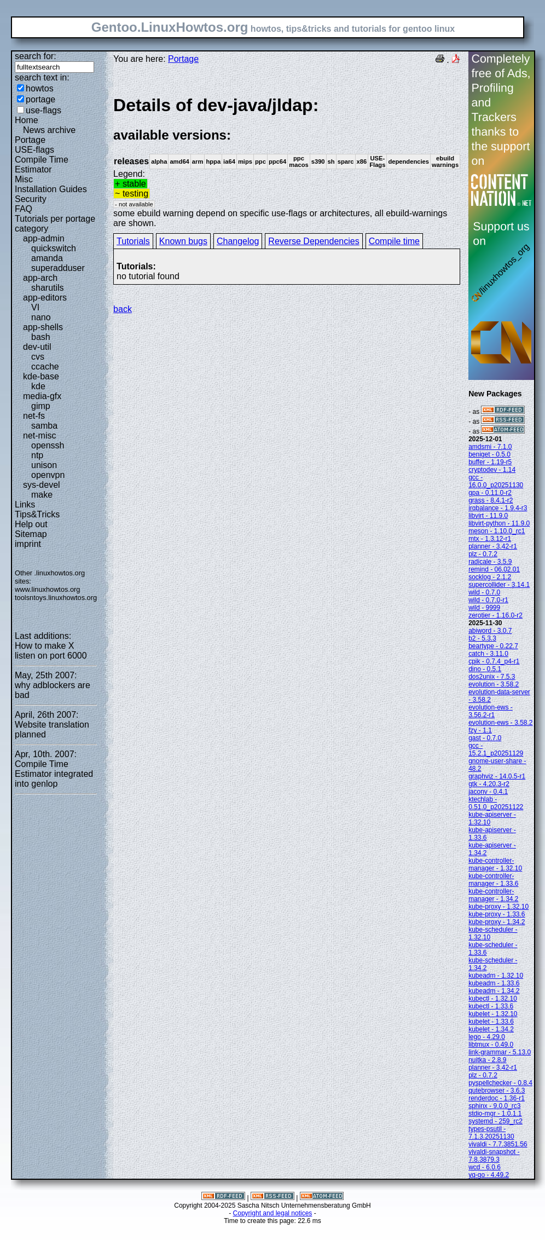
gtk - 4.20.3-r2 (488, 784)
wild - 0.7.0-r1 (488, 600)
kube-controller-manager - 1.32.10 (495, 864)
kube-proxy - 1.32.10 (498, 906)
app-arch (40, 277)
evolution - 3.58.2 (493, 684)
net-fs (34, 415)
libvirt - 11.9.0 (488, 516)
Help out (31, 524)
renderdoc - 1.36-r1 (496, 1098)
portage (40, 99)
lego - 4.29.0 (486, 1037)
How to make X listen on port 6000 (51, 650)
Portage (30, 140)
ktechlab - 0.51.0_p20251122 (495, 803)
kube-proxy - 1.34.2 (496, 922)
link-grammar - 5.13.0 (499, 1052)
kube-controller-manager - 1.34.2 (493, 895)
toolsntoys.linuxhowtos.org (56, 597)
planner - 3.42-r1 (492, 546)
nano (41, 317)
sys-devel (41, 484)
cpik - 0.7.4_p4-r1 (493, 661)
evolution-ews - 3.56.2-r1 (490, 711)
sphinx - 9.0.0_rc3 (494, 1106)
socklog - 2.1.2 (489, 577)
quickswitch (53, 248)
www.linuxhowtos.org (47, 589)
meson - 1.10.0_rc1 (496, 531)
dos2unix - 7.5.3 (491, 676)
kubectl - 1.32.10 (492, 998)
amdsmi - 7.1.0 (490, 447)
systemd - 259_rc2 (495, 1121)
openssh (48, 445)
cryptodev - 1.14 (491, 470)
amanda (47, 258)
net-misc (39, 435)
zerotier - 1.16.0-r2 (495, 615)
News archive (49, 130)
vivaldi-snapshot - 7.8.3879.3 (493, 1155)
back (122, 309)
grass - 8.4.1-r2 (490, 500)
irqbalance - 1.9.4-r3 (497, 508)
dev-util (37, 346)
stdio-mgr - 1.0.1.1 (494, 1113)
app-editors (45, 297)
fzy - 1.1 (480, 730)
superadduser (58, 268)
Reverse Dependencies (313, 241)
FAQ (23, 209)
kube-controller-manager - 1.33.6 (493, 879)
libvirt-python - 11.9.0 (499, 523)
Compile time (394, 241)
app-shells (43, 327)
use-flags (43, 110)
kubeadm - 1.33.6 (493, 983)
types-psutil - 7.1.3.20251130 (491, 1132)
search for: (35, 56)
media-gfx (42, 396)
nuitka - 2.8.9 (487, 1060)
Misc (24, 179)
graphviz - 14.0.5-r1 (496, 776)
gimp (40, 406)
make (42, 494)
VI (35, 307)
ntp (37, 455)
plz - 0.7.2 (482, 554)
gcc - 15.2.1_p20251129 (495, 749)
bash (40, 337)
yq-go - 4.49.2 (488, 1175)
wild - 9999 (484, 608)
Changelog (238, 241)
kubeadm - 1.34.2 (493, 991)
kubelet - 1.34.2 (491, 1029)
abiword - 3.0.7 (490, 631)
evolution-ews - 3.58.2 (500, 722)
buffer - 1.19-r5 (490, 462)
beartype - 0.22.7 (493, 646)
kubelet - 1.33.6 (491, 1021)
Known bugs (183, 241)
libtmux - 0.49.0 (490, 1044)
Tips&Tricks (37, 514)
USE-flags (34, 149)
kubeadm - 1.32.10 (495, 975)
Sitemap (31, 534)
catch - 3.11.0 (488, 654)
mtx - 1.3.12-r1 (489, 539)
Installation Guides (51, 189)
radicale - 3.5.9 (490, 562)
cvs (37, 356)
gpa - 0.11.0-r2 (490, 493)
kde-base (41, 376)
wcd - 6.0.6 (484, 1167)
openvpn (48, 475)
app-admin (44, 238)
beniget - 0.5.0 (489, 454)
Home (26, 120)
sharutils (47, 287)
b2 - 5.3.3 (482, 638)
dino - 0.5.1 (484, 669)
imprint (28, 544)
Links (25, 504)
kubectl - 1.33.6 (490, 1006)
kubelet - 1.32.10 (492, 1014)
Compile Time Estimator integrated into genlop (54, 773)
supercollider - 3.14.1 (499, 585)
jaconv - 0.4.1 (488, 791)
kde (38, 386)
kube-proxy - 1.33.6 (496, 914)
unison (44, 465)
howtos (40, 88)
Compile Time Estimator (41, 164)
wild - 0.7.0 (484, 592)
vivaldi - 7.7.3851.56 (497, 1144)
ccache (45, 366)
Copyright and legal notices (272, 1213)
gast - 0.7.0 (484, 738)
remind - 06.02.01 (494, 569)
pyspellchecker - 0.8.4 (500, 1083)
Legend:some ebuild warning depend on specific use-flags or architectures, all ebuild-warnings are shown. (286, 161)
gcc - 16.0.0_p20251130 (495, 481)
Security (31, 199)
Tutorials (133, 241)
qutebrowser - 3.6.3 (496, 1090)
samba (44, 425)
